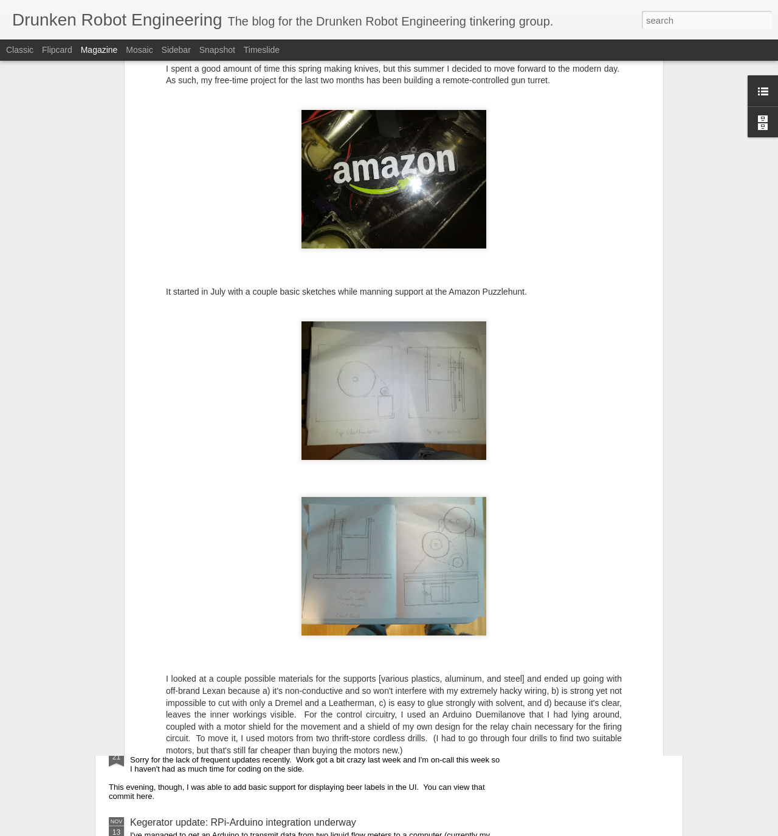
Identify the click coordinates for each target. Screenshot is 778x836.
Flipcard (57, 50)
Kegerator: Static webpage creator (204, 521)
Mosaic (139, 50)
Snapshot (217, 50)
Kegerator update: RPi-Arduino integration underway (243, 822)
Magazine (99, 50)
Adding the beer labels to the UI (198, 747)
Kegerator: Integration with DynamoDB (213, 605)
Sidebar (176, 50)
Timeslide (262, 50)
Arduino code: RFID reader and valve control (226, 671)
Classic (19, 50)
